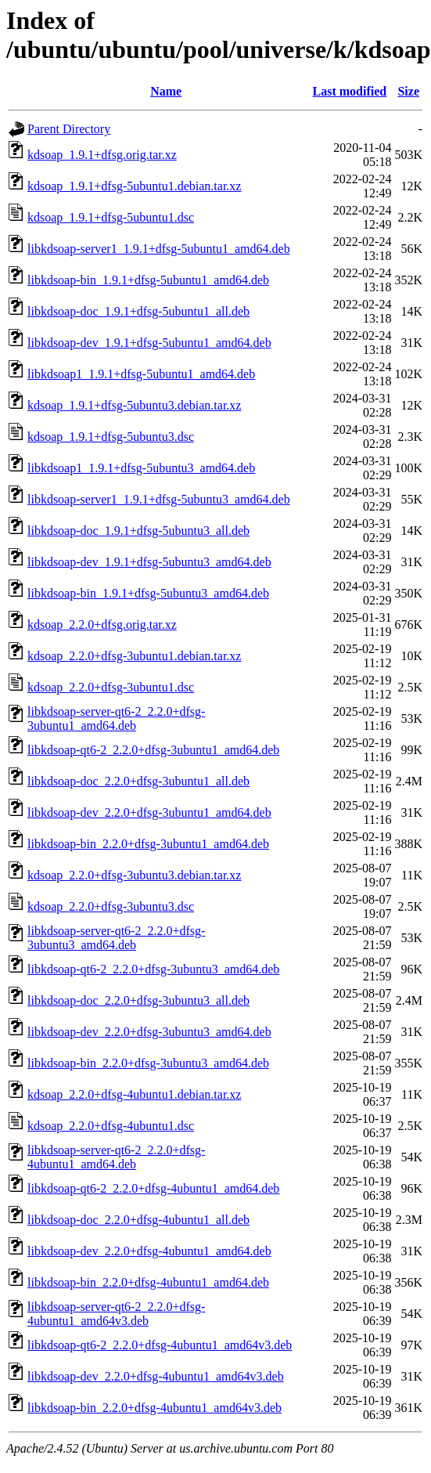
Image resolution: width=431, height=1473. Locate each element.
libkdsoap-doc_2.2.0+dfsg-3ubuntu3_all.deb (138, 1000)
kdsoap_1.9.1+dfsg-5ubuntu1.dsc (110, 217)
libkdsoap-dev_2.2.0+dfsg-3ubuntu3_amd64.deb (149, 1031)
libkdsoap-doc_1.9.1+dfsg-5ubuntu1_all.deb (138, 311)
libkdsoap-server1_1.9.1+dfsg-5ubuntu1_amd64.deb (158, 248)
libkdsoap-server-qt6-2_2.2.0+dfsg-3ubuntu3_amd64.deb (116, 937)
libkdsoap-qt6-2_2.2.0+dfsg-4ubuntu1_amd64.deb (153, 1188)
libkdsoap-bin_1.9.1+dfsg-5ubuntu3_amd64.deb (148, 593)
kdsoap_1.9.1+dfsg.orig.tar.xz (102, 154)
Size (408, 91)
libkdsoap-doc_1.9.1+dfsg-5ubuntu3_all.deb (138, 530)
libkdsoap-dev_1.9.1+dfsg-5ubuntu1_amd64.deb (149, 342)
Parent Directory (68, 128)
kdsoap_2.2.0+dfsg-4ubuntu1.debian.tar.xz (134, 1094)
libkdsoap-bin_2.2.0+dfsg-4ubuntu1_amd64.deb (148, 1282)
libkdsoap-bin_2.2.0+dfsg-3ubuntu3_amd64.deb (148, 1063)
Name (165, 91)
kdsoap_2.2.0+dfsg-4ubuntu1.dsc (110, 1125)
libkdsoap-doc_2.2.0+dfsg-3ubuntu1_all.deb (138, 781)
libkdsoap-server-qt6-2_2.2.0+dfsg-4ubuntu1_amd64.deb (116, 1157)
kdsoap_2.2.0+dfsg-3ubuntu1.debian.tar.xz (134, 655)
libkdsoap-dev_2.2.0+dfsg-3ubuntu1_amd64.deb (149, 812)
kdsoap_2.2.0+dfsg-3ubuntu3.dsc (110, 906)
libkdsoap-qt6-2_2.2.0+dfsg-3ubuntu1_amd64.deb (153, 749)
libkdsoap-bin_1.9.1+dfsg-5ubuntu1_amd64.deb (148, 280)
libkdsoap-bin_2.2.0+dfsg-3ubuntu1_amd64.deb (148, 843)
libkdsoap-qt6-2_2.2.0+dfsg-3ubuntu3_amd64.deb (153, 969)
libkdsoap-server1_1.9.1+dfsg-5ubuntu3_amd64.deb (158, 499)
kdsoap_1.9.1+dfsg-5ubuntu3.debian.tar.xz (134, 405)
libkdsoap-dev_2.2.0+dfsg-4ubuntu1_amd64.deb (149, 1251)
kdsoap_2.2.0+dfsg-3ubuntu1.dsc (110, 687)
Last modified (350, 91)
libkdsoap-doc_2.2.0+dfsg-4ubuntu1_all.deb (138, 1219)
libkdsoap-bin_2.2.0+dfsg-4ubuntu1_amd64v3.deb (154, 1407)
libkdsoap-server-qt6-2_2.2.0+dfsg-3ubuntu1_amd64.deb (116, 718)
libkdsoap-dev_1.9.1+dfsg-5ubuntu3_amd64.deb (149, 562)
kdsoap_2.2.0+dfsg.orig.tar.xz (102, 624)
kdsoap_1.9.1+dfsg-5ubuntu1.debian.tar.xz (134, 186)
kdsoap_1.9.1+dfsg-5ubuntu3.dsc (110, 436)
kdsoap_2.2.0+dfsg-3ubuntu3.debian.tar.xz (134, 875)
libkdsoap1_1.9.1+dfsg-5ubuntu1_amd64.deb (141, 374)
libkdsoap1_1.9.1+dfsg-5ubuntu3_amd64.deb (141, 468)
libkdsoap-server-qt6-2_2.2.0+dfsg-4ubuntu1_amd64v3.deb (116, 1313)
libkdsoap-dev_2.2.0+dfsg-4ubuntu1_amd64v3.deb (155, 1376)
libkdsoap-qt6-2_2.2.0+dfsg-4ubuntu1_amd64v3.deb (159, 1345)
